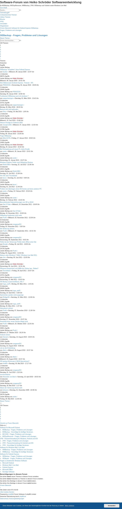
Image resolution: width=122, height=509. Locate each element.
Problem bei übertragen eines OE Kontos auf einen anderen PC (21, 189)
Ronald (5, 244)
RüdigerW (6, 297)
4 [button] (0, 52)
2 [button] (0, 47)
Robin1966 (6, 164)
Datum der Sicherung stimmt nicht (11, 388)
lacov (4, 178)
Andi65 (5, 363)
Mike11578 (6, 138)
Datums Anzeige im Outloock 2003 (11, 122)
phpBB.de (22, 496)
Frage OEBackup (5, 136)
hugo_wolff (6, 284)
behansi (5, 390)
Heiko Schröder (18, 78)
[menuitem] (8, 15)
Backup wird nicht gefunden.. (9, 109)
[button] (0, 58)
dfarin (4, 350)
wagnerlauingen (8, 98)
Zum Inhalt (3, 7)
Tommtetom (6, 270)
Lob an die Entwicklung (7, 348)
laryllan (5, 72)
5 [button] (0, 54)
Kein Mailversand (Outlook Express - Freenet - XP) (16, 83)
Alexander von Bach (9, 377)
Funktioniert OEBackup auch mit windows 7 (14, 96)
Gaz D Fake (7, 204)
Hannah (5, 337)
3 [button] (0, 49)
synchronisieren (5, 374)
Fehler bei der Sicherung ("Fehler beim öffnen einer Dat (18, 242)
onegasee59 (17, 224)
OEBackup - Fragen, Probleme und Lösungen (24, 35)
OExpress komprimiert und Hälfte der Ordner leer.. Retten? (19, 268)
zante (4, 151)
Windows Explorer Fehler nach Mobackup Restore (16, 162)
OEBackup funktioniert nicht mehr (11, 215)
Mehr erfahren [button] (69, 505)
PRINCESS (6, 85)
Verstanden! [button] (111, 505)
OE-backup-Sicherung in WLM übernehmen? (14, 361)
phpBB (10, 494)
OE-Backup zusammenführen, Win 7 (12, 281)
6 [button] (0, 56)
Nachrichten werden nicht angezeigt (11, 295)
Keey (4, 111)
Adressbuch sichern (6, 308)
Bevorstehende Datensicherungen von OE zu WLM (16, 202)
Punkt (5, 217)
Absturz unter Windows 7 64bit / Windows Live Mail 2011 (18, 255)
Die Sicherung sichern (7, 228)
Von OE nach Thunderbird (8, 175)
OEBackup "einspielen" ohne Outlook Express (15, 69)
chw (4, 257)
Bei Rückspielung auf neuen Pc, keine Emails (15, 149)
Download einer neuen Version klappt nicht (14, 321)
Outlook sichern (5, 335)
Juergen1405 (7, 125)
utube (14, 396)
